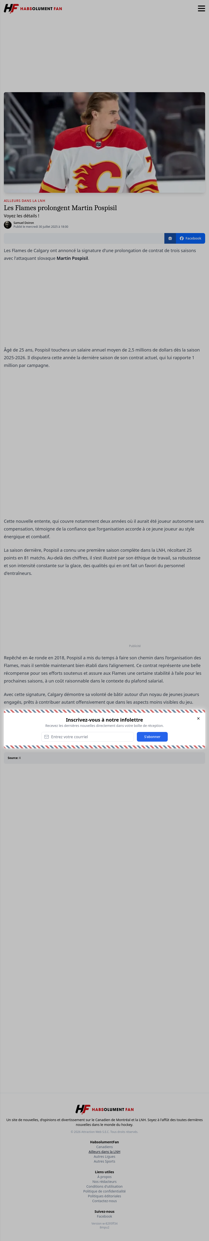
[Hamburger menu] (201, 8)
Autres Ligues (104, 1156)
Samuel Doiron (24, 223)
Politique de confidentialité (104, 1191)
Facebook (104, 1216)
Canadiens (104, 1146)
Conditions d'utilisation (104, 1186)
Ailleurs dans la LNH (104, 1151)
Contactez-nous (104, 1201)
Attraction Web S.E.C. (95, 1132)
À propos (105, 1176)
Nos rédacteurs (104, 1181)
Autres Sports (104, 1161)
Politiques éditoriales (104, 1196)
